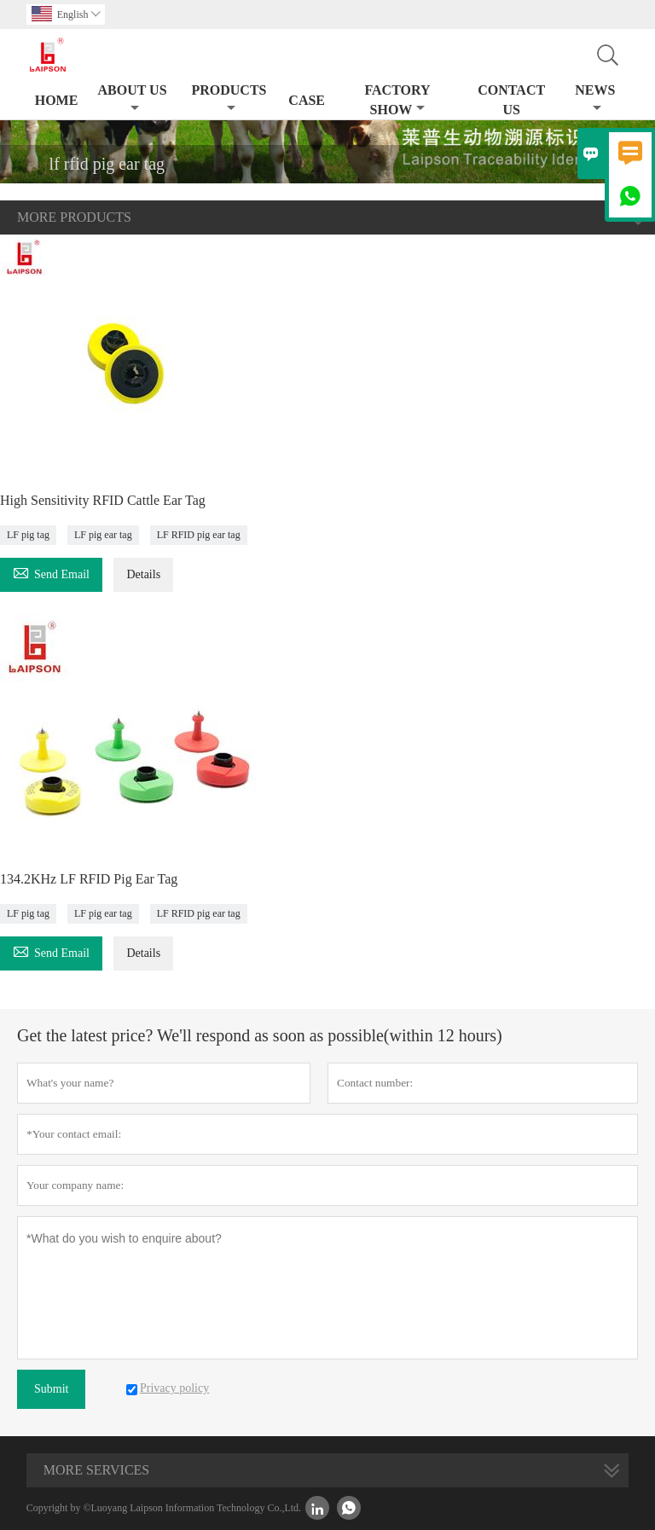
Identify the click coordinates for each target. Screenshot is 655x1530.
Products (228, 98)
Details (143, 574)
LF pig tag (28, 535)
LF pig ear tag (103, 535)
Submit (51, 1388)
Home (56, 100)
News (595, 98)
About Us (131, 98)
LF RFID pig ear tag (199, 535)
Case (306, 100)
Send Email (51, 572)
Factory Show (397, 100)
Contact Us (511, 100)
